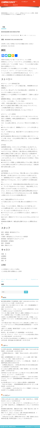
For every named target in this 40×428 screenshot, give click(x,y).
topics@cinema (6, 35)
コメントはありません (31, 35)
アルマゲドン (34, 279)
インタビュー (24, 1)
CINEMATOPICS (8, 2)
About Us (15, 5)
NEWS (4, 297)
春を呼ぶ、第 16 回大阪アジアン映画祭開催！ (13, 332)
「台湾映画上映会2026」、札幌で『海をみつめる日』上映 (16, 353)
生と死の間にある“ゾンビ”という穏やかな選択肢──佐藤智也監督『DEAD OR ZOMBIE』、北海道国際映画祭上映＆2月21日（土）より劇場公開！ (19, 384)
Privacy (6, 5)
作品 (34, 1)
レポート (15, 1)
